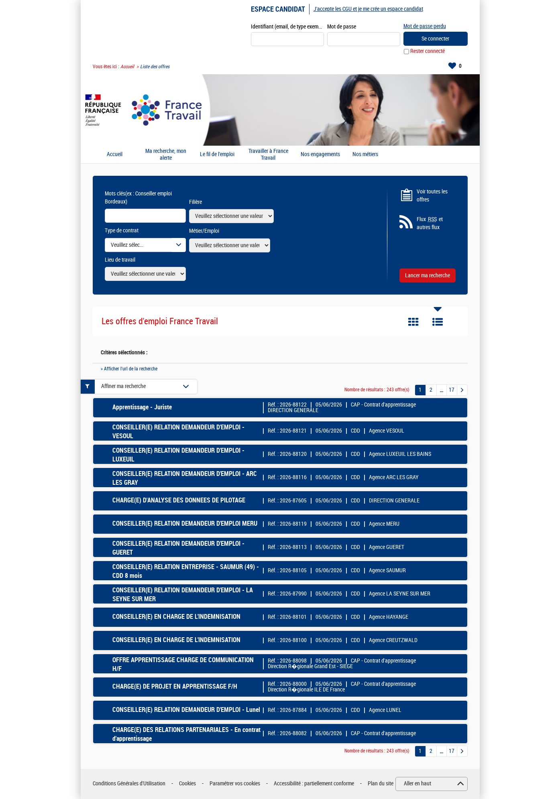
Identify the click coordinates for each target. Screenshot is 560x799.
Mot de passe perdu (424, 26)
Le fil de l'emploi (217, 155)
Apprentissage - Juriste (142, 407)
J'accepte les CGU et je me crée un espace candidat (368, 9)
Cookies (187, 784)
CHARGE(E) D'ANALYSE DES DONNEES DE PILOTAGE (178, 500)
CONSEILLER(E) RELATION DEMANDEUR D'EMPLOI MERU (184, 524)
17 (451, 389)
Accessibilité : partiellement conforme (314, 784)
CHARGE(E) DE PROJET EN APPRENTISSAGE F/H (174, 687)
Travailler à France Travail (268, 154)
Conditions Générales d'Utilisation (129, 784)
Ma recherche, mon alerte (165, 154)
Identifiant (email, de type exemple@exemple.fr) (287, 26)
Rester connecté (427, 51)
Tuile (413, 322)
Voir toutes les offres (432, 195)
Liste (438, 322)
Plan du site (380, 784)
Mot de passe (341, 26)
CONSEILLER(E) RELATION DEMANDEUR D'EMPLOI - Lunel (186, 710)
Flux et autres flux (430, 223)
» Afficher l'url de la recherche (129, 369)
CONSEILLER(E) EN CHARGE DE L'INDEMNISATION (176, 617)
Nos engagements (320, 155)
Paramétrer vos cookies (235, 784)
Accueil (127, 66)
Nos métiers (365, 155)
